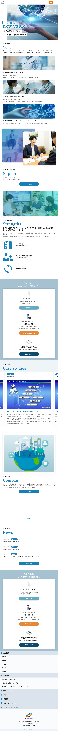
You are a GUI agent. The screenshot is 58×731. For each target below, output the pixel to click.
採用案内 (6, 699)
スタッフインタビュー (10, 703)
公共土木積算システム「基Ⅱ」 (10, 679)
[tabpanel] (29, 399)
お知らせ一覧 (29, 563)
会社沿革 (4, 671)
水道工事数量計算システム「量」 (10, 683)
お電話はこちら (29, 354)
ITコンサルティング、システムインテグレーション (15, 686)
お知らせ (6, 695)
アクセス (4, 668)
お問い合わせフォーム (29, 333)
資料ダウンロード (29, 308)
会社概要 (29, 492)
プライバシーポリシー (10, 707)
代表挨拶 (4, 660)
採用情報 (29, 518)
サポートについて (29, 184)
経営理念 (4, 657)
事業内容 (6, 675)
